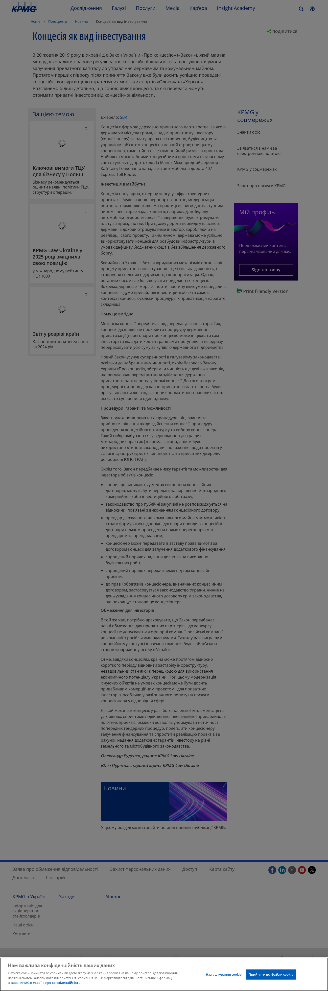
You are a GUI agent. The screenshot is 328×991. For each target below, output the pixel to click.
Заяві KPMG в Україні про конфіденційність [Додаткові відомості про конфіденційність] (45, 982)
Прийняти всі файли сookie (271, 974)
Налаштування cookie (223, 974)
